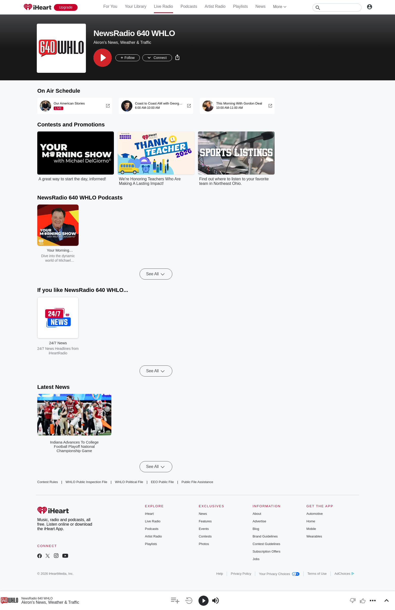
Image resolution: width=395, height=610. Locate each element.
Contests (205, 536)
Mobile (311, 529)
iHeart (149, 514)
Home (310, 521)
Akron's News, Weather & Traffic (50, 602)
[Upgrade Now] (66, 7)
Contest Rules (47, 482)
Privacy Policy (241, 573)
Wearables (314, 536)
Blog (256, 529)
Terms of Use (317, 573)
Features (205, 521)
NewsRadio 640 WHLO (37, 598)
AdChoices (344, 573)
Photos (204, 544)
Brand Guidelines (265, 536)
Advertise (259, 521)
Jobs (256, 559)
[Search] (336, 8)
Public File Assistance (197, 482)
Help (219, 573)
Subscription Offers (266, 551)
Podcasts (189, 6)
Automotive (314, 514)
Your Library (135, 6)
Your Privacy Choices (279, 574)
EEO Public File (162, 482)
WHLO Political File (129, 482)
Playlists (240, 6)
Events (204, 529)
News (260, 6)
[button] (102, 58)
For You (110, 6)
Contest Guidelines (266, 544)
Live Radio (163, 6)
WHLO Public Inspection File (86, 482)
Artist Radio (215, 6)
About (257, 514)
